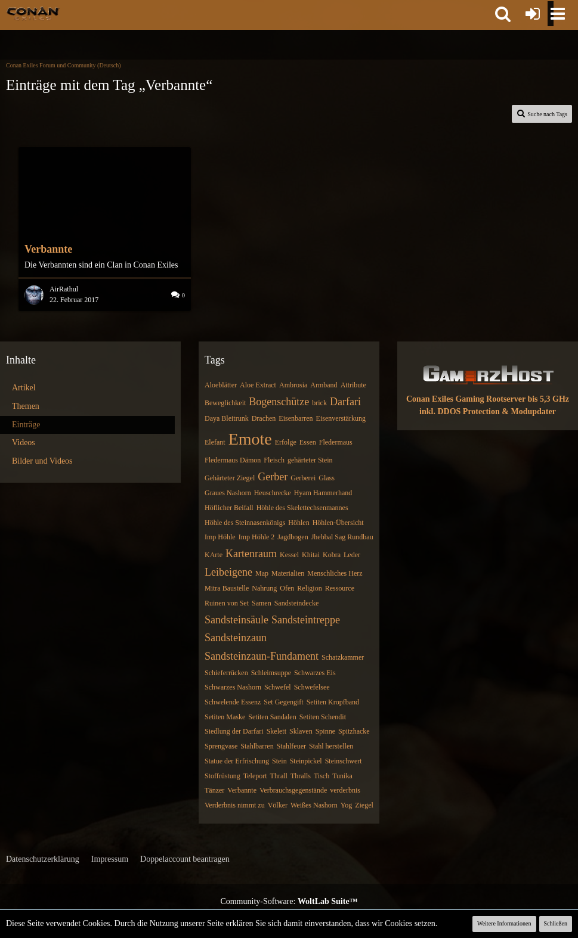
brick (319, 403)
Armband (323, 385)
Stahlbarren (256, 746)
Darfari (345, 402)
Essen (307, 442)
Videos (23, 442)
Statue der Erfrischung (237, 761)
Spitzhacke (354, 731)
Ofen (287, 588)
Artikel (24, 387)
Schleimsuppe (271, 673)
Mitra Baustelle (227, 588)
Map (261, 573)
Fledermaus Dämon (233, 460)
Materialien (287, 573)
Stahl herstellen (331, 746)
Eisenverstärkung (341, 418)
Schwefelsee (312, 687)
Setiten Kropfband (333, 702)
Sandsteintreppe (305, 620)
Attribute (353, 385)
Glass (327, 478)
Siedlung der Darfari (234, 731)
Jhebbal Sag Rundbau (342, 537)
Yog (346, 805)
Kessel (289, 555)
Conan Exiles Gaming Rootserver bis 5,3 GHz (487, 399)
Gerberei (303, 478)
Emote (250, 439)
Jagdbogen (292, 537)
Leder (352, 555)
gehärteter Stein (310, 460)
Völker (278, 805)
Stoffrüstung (222, 776)
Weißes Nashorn (314, 805)
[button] (503, 14)
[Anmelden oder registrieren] (533, 14)
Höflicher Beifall (229, 508)
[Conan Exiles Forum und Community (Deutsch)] (33, 13)
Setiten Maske (225, 717)
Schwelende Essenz (233, 702)
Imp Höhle (220, 537)
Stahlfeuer (291, 746)
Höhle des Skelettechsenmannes (302, 508)
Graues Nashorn (228, 493)
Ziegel (364, 805)
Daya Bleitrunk (227, 418)
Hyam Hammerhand (323, 493)
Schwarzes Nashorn (233, 687)
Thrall (279, 776)
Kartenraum (251, 554)
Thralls (300, 776)
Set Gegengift (283, 702)
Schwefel (277, 687)
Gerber (273, 477)
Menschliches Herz (334, 573)
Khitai (311, 555)
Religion (309, 588)
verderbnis (345, 790)
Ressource (339, 588)
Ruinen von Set (227, 603)
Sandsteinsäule (236, 620)
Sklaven (301, 731)
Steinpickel (306, 761)
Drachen (264, 418)
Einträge (26, 424)
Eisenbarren (296, 418)
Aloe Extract (258, 385)
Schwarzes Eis (315, 673)
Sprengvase (221, 746)
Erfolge (285, 442)
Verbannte (241, 790)
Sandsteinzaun (236, 638)
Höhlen (298, 522)
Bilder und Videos (42, 460)
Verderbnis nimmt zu (235, 805)
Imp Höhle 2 (257, 537)
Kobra (332, 555)
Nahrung (264, 588)
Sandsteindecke (296, 603)
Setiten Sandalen (272, 717)
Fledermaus (336, 442)
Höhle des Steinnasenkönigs (245, 522)
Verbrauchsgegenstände (293, 790)
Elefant (215, 442)
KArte (213, 555)
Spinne (325, 731)
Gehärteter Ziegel (230, 478)
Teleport (255, 776)
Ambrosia (293, 385)
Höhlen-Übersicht (338, 522)
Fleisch (274, 460)
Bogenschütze (279, 402)
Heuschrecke (272, 493)
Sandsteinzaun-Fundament (262, 656)
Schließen (555, 923)
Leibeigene (228, 572)
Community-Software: (288, 901)
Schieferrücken (226, 673)
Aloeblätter (221, 385)
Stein (279, 761)
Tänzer (214, 790)
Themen (25, 406)
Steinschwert (343, 761)
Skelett (276, 731)
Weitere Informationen (504, 923)
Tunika (342, 776)
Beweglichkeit (225, 403)
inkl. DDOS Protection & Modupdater (487, 411)
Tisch (321, 776)
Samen (261, 603)
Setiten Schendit (322, 717)
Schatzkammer (343, 657)
